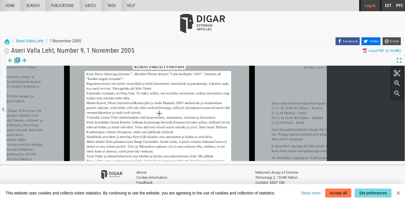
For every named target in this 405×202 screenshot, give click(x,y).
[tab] (10, 64)
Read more (311, 193)
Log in (370, 5)
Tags (111, 5)
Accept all (338, 193)
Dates (90, 5)
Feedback (144, 180)
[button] (37, 64)
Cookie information (151, 175)
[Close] (398, 193)
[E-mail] (391, 41)
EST (388, 5)
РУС (399, 5)
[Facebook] (348, 41)
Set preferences (373, 193)
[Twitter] (371, 41)
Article (30, 64)
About (141, 170)
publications (62, 5)
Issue (10, 64)
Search (33, 5)
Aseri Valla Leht (30, 41)
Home (10, 5)
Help (131, 5)
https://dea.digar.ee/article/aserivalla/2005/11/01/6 (48, 79)
